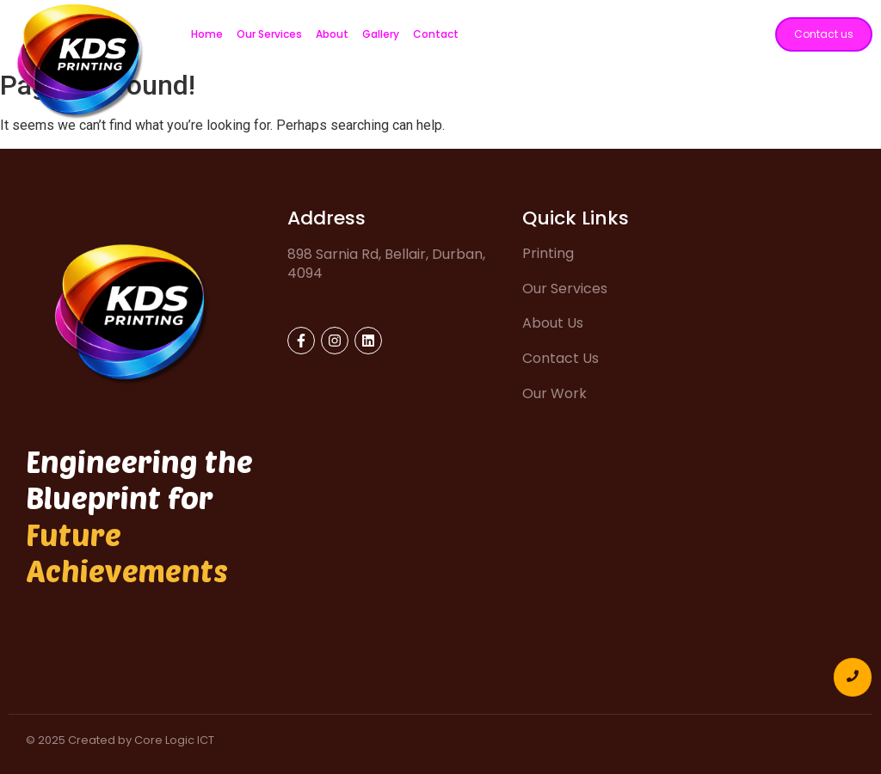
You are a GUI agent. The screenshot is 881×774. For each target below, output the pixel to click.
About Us (552, 323)
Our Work (554, 393)
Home (207, 34)
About (332, 34)
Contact (436, 34)
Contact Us (560, 358)
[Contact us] (823, 34)
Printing (548, 253)
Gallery (380, 34)
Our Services (269, 34)
